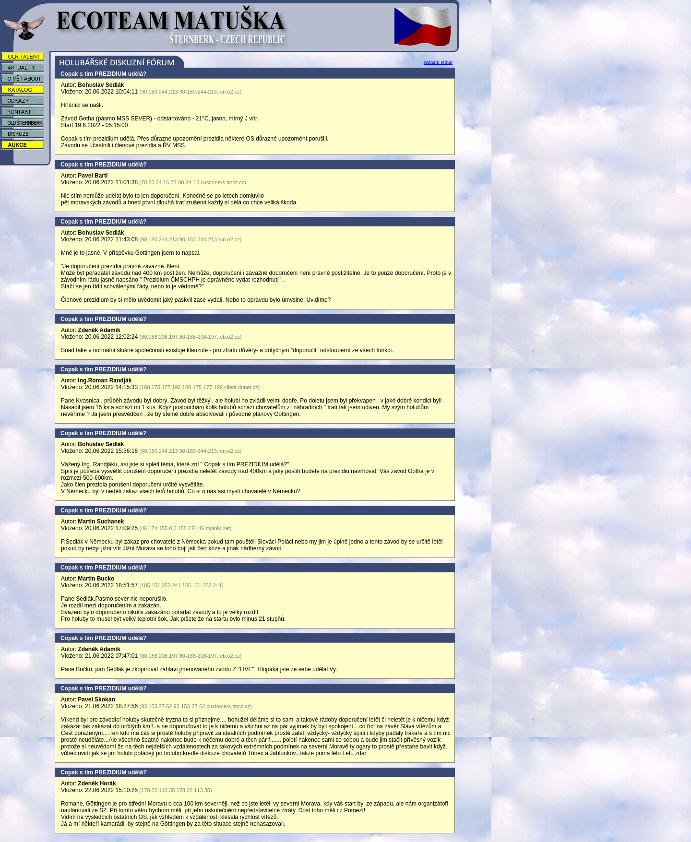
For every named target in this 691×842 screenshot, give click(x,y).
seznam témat (438, 62)
